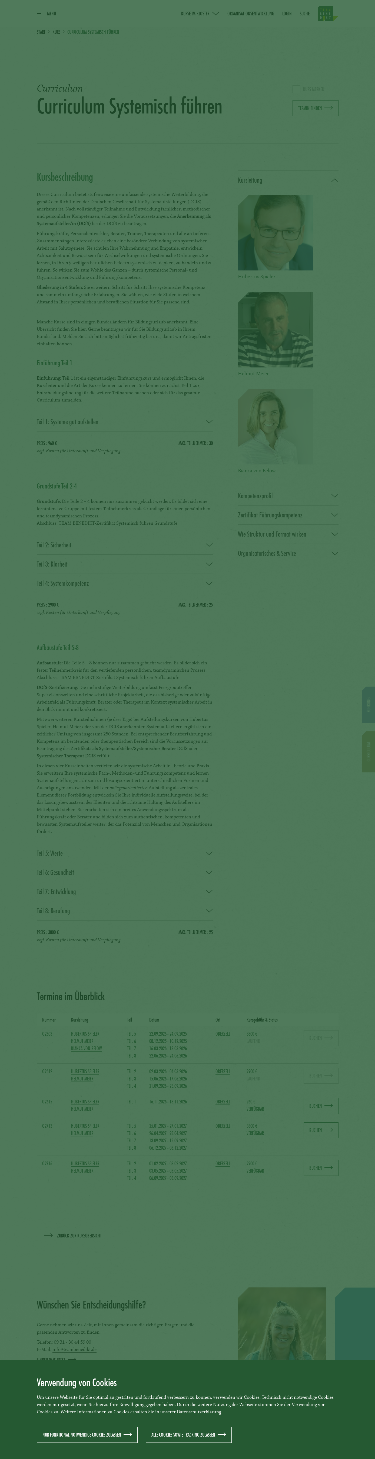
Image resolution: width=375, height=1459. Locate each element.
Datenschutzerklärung (199, 1412)
